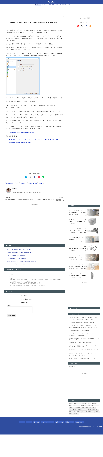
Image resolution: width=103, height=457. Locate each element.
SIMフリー (77, 436)
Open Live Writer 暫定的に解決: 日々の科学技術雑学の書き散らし (25, 132)
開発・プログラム (65, 4)
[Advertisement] (51, 10)
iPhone (90, 424)
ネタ (80, 433)
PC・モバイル (35, 4)
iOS (74, 429)
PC (86, 424)
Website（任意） (25, 305)
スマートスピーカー (88, 433)
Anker (86, 429)
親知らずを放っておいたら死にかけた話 (78, 371)
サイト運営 (80, 429)
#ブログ (48, 185)
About (29, 444)
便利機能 (36, 444)
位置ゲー (71, 431)
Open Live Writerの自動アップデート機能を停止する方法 (21, 252)
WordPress (89, 431)
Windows (71, 424)
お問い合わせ (59, 444)
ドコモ (77, 431)
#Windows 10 (26, 185)
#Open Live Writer (10, 185)
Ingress (76, 433)
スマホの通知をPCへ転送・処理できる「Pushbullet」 (81, 339)
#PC (19, 185)
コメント (9, 308)
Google (91, 429)
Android (71, 422)
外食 (94, 431)
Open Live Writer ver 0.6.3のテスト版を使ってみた (19, 258)
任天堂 (71, 433)
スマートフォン (79, 422)
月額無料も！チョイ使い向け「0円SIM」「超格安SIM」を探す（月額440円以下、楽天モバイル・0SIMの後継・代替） (83, 358)
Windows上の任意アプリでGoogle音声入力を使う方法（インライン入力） (84, 335)
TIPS (92, 422)
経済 (58, 4)
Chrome (96, 433)
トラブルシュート (73, 426)
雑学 (72, 4)
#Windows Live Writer (37, 185)
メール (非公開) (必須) (26, 301)
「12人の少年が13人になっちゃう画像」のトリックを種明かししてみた (84, 320)
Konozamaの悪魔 (73, 384)
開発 (70, 429)
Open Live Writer (13, 147)
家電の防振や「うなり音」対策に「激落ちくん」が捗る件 (82, 354)
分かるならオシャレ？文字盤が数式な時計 (78, 347)
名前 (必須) (24, 298)
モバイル (86, 422)
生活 (77, 424)
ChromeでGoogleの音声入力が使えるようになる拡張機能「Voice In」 (84, 331)
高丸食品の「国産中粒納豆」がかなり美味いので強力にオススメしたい (83, 375)
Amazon (82, 431)
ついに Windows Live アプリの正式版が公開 (18, 260)
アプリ (81, 426)
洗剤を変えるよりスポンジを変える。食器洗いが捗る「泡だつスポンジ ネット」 (83, 363)
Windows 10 (95, 426)
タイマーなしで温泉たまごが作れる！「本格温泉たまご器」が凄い (83, 343)
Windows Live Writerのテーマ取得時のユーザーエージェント (22, 255)
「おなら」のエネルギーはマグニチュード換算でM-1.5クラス (83, 324)
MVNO (71, 436)
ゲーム (42, 4)
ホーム (22, 444)
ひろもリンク (72, 387)
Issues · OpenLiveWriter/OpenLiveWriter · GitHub (22, 144)
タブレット (87, 426)
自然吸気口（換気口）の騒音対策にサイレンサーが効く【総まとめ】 (83, 367)
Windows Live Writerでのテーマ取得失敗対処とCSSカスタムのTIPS (24, 263)
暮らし (53, 4)
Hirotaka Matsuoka (21, 191)
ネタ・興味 (48, 4)
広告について (69, 444)
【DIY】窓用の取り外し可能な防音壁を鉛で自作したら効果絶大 (83, 327)
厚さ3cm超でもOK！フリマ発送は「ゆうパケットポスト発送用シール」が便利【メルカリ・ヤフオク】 (84, 351)
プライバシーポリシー (47, 444)
